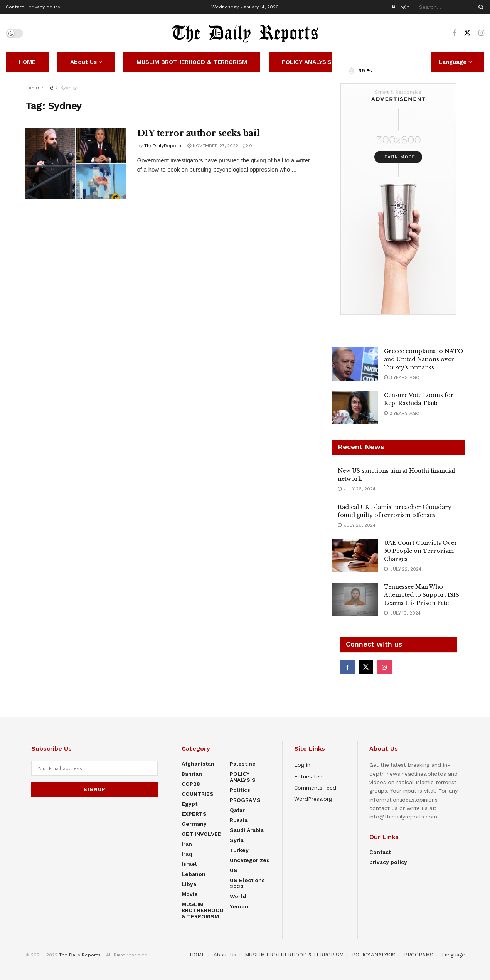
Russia (239, 820)
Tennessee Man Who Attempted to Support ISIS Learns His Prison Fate (421, 594)
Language (453, 955)
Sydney (68, 87)
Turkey (239, 850)
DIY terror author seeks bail (198, 133)
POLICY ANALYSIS (307, 62)
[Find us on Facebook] (454, 33)
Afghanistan (198, 764)
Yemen (239, 906)
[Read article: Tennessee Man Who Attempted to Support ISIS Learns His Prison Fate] (355, 599)
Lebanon (193, 874)
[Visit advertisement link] (398, 199)
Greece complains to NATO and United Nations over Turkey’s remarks (423, 359)
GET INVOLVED (202, 834)
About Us (83, 62)
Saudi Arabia (247, 830)
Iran (187, 844)
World (238, 896)
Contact (15, 7)
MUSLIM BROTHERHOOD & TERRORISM (191, 62)
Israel (189, 864)
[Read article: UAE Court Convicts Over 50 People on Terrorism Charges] (355, 555)
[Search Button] (480, 7)
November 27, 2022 (212, 145)
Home (32, 87)
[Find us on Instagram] (481, 33)
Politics (240, 790)
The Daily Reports (80, 955)
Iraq (187, 854)
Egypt (189, 804)
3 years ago (401, 377)
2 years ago (401, 413)
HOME (27, 62)
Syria (237, 840)
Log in (302, 765)
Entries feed (310, 776)
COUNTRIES (198, 794)
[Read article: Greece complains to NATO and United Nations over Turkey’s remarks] (355, 364)
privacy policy (44, 7)
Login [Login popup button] (400, 7)
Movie (190, 894)
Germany (194, 824)
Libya (189, 884)
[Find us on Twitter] (467, 33)
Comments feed (315, 788)
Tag (49, 87)
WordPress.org (313, 799)
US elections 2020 (247, 883)
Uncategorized (250, 860)
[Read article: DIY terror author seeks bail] (75, 163)
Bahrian (192, 774)
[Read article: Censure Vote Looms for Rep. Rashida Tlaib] (355, 407)
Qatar (237, 810)
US (233, 870)
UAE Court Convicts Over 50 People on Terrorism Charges (420, 550)
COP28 (191, 784)
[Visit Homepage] (245, 33)
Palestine (243, 764)
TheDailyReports (163, 145)
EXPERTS (194, 814)
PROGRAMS (245, 800)
